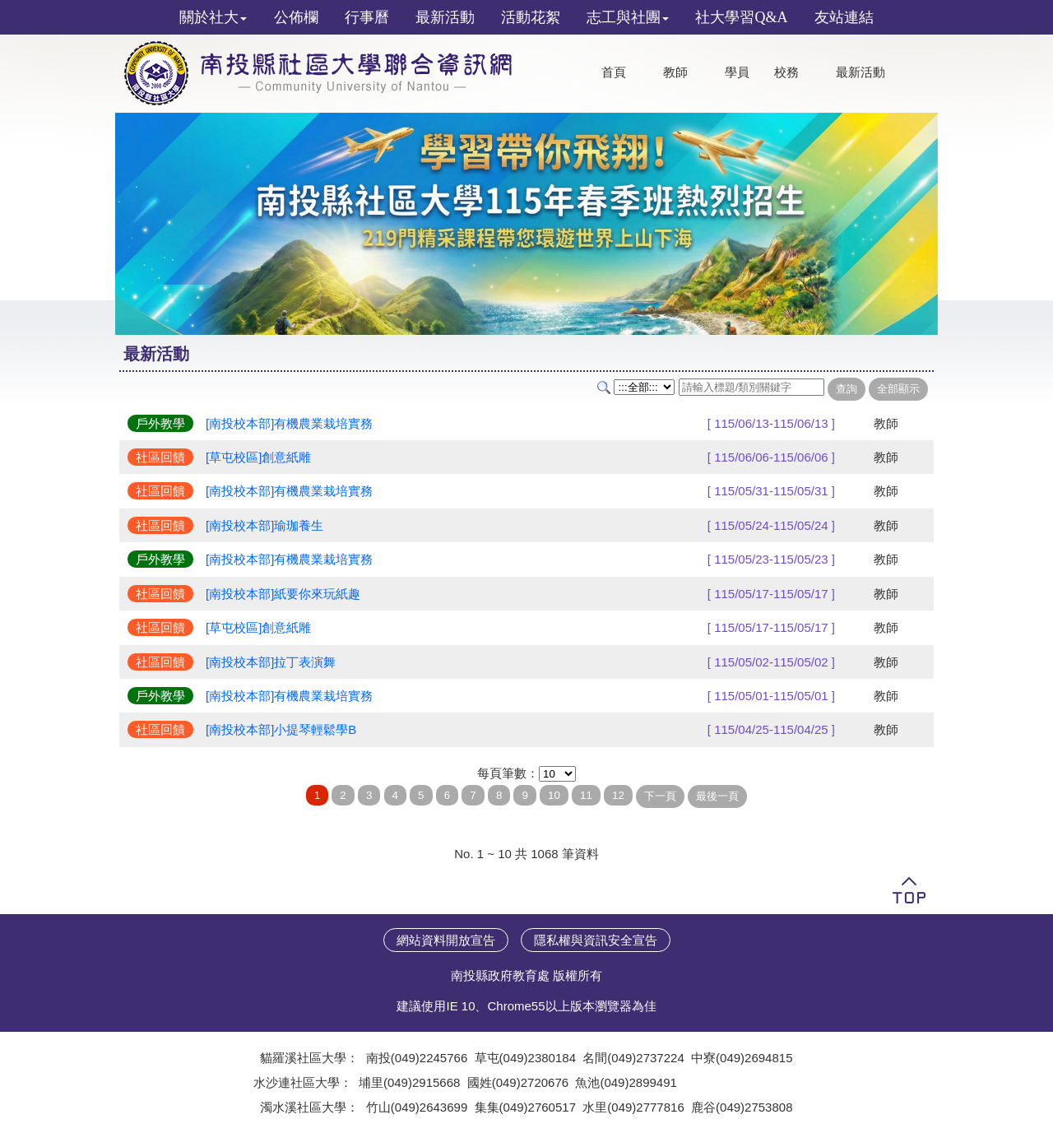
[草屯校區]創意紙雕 (258, 457)
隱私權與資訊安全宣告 (595, 940)
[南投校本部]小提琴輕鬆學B (281, 729)
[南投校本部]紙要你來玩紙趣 (283, 594)
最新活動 (860, 72)
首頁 (613, 72)
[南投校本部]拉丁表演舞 (271, 662)
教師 (675, 72)
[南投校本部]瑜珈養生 (264, 525)
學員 (737, 72)
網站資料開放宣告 (446, 940)
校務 (786, 72)
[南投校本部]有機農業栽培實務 (289, 423)
